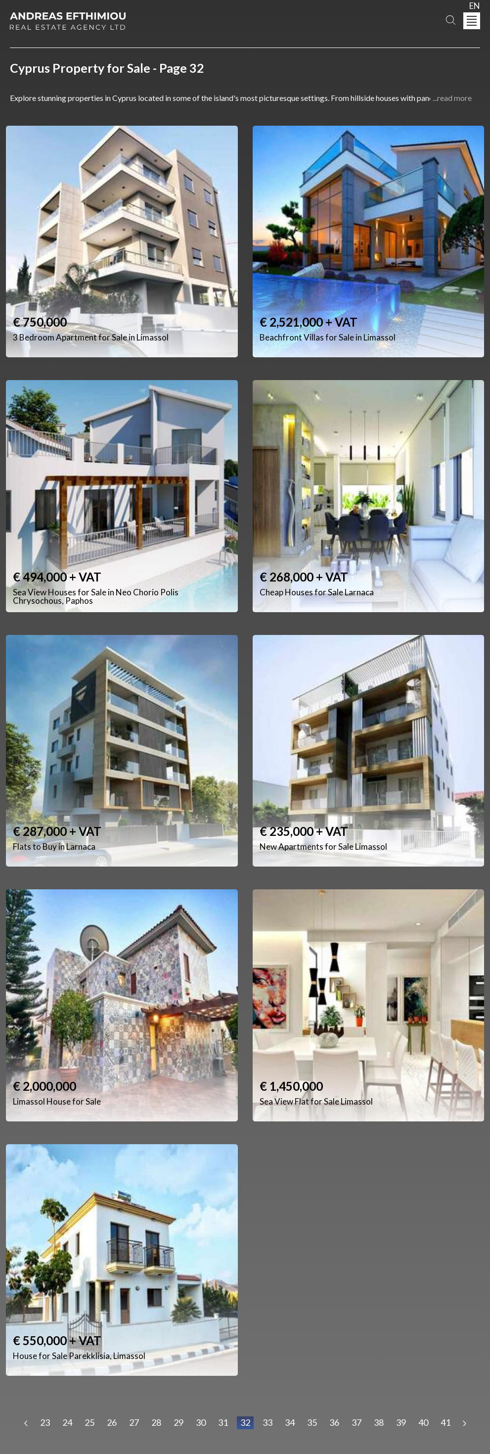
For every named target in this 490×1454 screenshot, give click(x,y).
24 (67, 1422)
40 (423, 1422)
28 (156, 1422)
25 (89, 1422)
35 (312, 1422)
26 (112, 1422)
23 (45, 1422)
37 (356, 1422)
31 (223, 1422)
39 (401, 1422)
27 (134, 1422)
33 (267, 1422)
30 (201, 1422)
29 (178, 1422)
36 (334, 1422)
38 (379, 1422)
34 (290, 1422)
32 (245, 1422)
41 (445, 1422)
